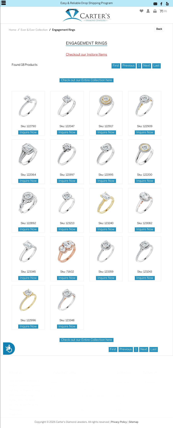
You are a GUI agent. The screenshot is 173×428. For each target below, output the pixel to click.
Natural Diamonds (90, 387)
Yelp (145, 387)
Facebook (149, 380)
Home (12, 30)
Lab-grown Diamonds (92, 394)
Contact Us (56, 415)
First (116, 65)
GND (119, 408)
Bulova (120, 394)
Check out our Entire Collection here (86, 80)
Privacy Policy (119, 422)
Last (156, 65)
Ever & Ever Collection (34, 30)
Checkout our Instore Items (86, 54)
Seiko (119, 401)
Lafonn (120, 387)
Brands (84, 380)
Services (54, 408)
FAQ (82, 408)
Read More (15, 412)
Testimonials (57, 401)
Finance (54, 394)
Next (146, 65)
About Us (54, 387)
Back (159, 29)
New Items (122, 380)
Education (85, 401)
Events (83, 415)
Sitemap (133, 422)
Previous (129, 65)
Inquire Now (28, 132)
